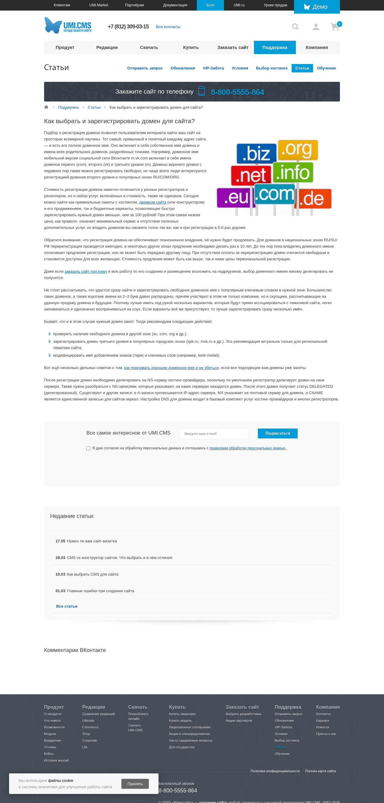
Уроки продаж (275, 5)
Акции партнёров (239, 720)
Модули (50, 734)
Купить (191, 47)
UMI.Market (98, 5)
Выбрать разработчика (243, 714)
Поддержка (274, 47)
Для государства (181, 747)
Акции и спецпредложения (189, 734)
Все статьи (67, 606)
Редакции (107, 47)
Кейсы (49, 754)
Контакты (323, 714)
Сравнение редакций (98, 714)
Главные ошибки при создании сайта (100, 591)
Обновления (183, 68)
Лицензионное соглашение (190, 727)
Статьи (302, 68)
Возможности (54, 727)
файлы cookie (60, 780)
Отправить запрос (145, 68)
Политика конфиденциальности (275, 771)
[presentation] (253, 468)
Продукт (65, 47)
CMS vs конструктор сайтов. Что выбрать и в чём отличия (119, 557)
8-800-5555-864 (177, 790)
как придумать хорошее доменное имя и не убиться (171, 367)
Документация (175, 5)
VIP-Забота (213, 68)
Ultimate (88, 720)
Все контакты (168, 26)
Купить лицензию (182, 714)
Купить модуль (180, 720)
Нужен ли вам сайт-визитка (92, 541)
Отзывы (50, 747)
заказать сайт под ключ (86, 271)
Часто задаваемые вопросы (190, 740)
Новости (322, 727)
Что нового (52, 720)
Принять (135, 784)
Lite (85, 747)
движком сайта (152, 202)
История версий (56, 760)
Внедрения (52, 740)
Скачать (149, 47)
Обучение (326, 68)
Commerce (90, 727)
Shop (86, 734)
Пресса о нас (326, 734)
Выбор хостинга (272, 68)
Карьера (322, 720)
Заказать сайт (233, 47)
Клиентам (62, 5)
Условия (240, 68)
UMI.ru (239, 5)
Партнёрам (134, 5)
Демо (320, 6)
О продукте (52, 714)
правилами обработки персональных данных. (248, 448)
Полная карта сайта (320, 771)
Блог (210, 5)
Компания (317, 47)
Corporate (89, 740)
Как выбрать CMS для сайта (93, 574)
